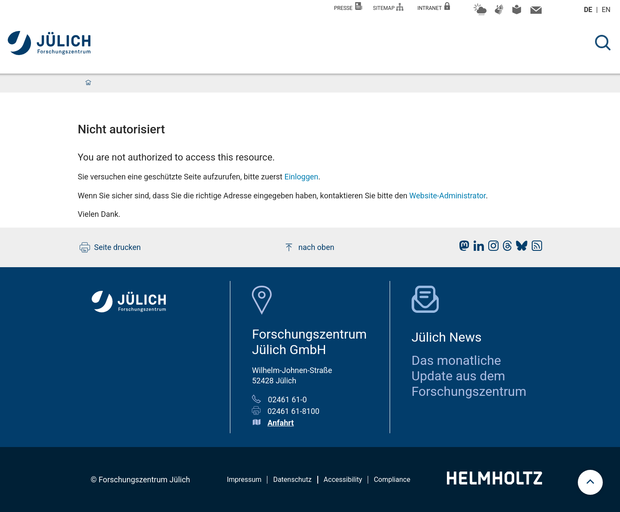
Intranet (433, 6)
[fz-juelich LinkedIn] (476, 248)
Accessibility (343, 479)
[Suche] (603, 42)
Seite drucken (110, 247)
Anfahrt (280, 422)
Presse (348, 6)
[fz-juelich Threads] (505, 248)
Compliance (392, 479)
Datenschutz (292, 479)
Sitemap (388, 7)
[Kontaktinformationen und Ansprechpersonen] (535, 12)
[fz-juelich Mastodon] (462, 248)
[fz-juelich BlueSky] (519, 248)
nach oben (309, 247)
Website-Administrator (447, 195)
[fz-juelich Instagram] (491, 248)
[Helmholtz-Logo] (494, 481)
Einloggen (301, 176)
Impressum (244, 479)
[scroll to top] (590, 482)
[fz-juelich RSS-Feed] (534, 248)
